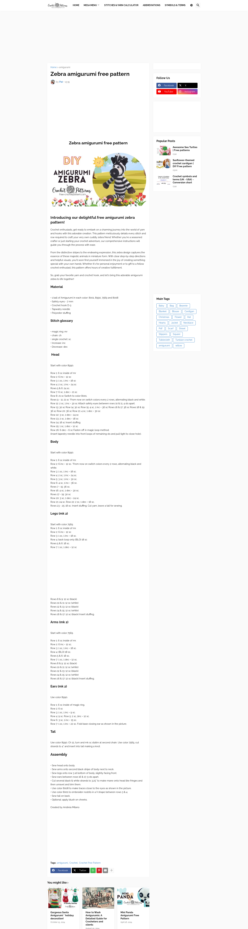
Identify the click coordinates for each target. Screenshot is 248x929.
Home (53, 67)
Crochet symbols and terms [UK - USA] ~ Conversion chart (185, 179)
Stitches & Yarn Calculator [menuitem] (121, 5)
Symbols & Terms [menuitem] (175, 5)
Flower (178, 317)
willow (178, 345)
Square (176, 334)
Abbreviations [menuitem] (151, 5)
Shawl (182, 328)
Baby (161, 305)
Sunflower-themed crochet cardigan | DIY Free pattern (183, 163)
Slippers (163, 334)
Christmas (164, 317)
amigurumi (64, 67)
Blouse (175, 311)
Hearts (162, 322)
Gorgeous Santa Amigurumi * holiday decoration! (62, 915)
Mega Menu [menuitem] (90, 5)
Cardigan (189, 311)
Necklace (188, 322)
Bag (172, 305)
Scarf (171, 328)
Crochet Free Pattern (90, 863)
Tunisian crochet (183, 340)
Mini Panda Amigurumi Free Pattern (130, 915)
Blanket (163, 311)
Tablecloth (164, 340)
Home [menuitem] (76, 5)
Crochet (73, 863)
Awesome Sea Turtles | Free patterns (185, 149)
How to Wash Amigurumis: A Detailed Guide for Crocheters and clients (96, 918)
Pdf (160, 328)
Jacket (174, 322)
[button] (191, 5)
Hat (189, 317)
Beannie (183, 305)
